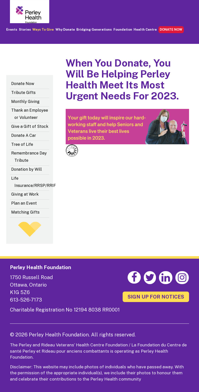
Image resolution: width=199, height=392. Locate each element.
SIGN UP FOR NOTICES (156, 297)
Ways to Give (43, 29)
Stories (25, 29)
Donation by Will (26, 169)
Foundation (122, 29)
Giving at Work (25, 194)
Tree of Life (22, 144)
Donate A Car (23, 135)
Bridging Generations (94, 29)
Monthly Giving (25, 101)
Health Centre (145, 29)
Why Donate (65, 29)
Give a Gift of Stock (29, 126)
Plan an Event (24, 203)
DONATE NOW (171, 29)
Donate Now (22, 83)
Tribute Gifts (23, 92)
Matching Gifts (25, 212)
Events (11, 29)
